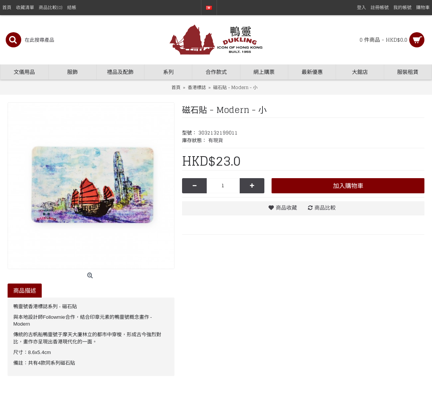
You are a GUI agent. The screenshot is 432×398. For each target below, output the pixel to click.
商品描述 (24, 290)
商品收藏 (286, 207)
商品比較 (325, 207)
